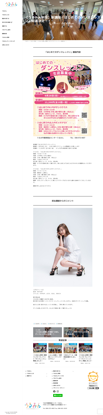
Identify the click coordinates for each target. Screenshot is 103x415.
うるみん (44, 323)
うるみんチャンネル (58, 376)
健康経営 (55, 380)
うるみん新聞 (70, 23)
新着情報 (55, 383)
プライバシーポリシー (59, 388)
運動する (29, 376)
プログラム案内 (57, 378)
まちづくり (52, 323)
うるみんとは (30, 373)
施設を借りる (56, 371)
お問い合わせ (56, 385)
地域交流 (60, 323)
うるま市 (37, 323)
